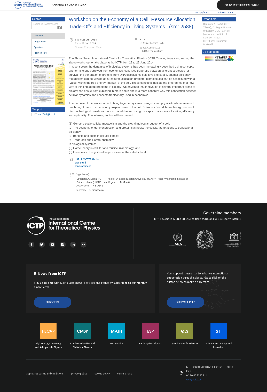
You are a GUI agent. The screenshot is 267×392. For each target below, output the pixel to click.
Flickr (84, 245)
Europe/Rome (202, 12)
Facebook (31, 245)
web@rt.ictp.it (193, 379)
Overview (38, 35)
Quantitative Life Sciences (184, 343)
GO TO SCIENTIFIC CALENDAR (241, 5)
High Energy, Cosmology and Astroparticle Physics (48, 345)
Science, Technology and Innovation (219, 345)
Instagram (63, 245)
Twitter (42, 245)
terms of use (124, 373)
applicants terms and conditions (45, 373)
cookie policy (102, 373)
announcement (83, 166)
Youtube (52, 245)
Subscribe (53, 302)
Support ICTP (185, 302)
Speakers (38, 47)
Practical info (40, 53)
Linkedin (73, 245)
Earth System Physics (150, 343)
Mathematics (116, 343)
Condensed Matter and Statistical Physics (82, 345)
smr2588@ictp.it (46, 114)
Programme (40, 41)
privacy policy (79, 373)
